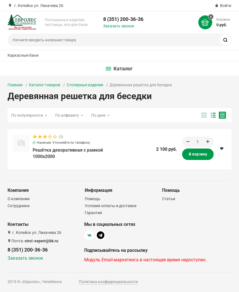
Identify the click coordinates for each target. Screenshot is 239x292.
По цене (98, 115)
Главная (15, 85)
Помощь (92, 199)
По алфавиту (67, 115)
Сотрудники (19, 206)
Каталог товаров (44, 85)
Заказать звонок (118, 26)
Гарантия (93, 212)
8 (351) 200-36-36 (123, 19)
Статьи (168, 199)
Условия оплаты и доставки (110, 206)
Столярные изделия (85, 85)
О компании (19, 199)
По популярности (27, 115)
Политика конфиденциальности (108, 281)
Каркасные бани (23, 55)
